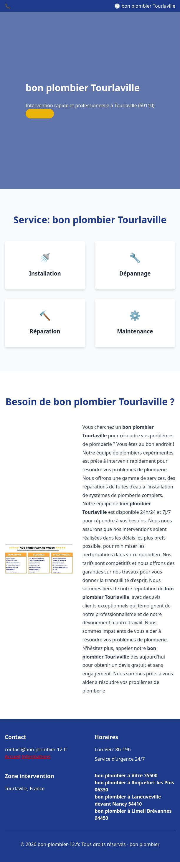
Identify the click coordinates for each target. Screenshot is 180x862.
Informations (36, 756)
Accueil (12, 756)
